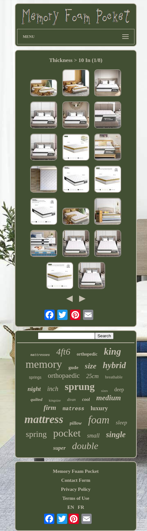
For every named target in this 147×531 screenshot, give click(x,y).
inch (52, 388)
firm (49, 407)
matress (73, 409)
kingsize (55, 400)
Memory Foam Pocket (75, 471)
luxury (99, 408)
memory (43, 364)
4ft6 (63, 352)
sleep (121, 423)
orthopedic (87, 354)
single (116, 434)
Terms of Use (75, 498)
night (34, 388)
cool (86, 399)
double (85, 445)
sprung (80, 386)
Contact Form (75, 480)
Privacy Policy (75, 489)
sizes (104, 391)
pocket (66, 433)
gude (73, 367)
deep (119, 389)
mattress (43, 419)
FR (81, 507)
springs (35, 377)
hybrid (114, 365)
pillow (76, 423)
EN (70, 507)
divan (71, 399)
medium (108, 398)
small (93, 435)
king (112, 351)
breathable (114, 377)
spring (36, 434)
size (90, 366)
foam (98, 420)
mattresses (40, 355)
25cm (92, 376)
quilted (36, 399)
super (59, 448)
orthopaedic (64, 375)
